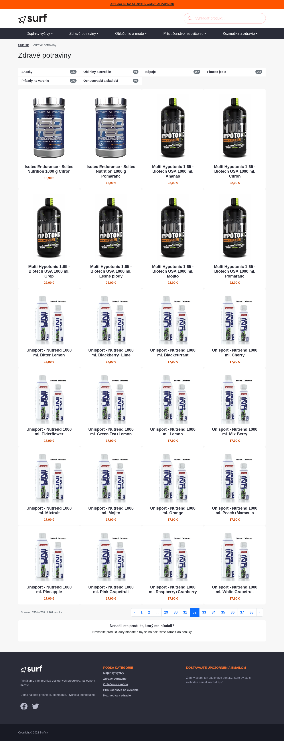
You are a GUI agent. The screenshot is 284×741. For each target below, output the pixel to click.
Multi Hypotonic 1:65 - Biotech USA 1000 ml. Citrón (234, 171)
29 (166, 612)
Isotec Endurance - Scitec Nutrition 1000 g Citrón (49, 169)
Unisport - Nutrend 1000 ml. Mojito (111, 510)
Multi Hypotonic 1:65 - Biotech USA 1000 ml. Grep (49, 271)
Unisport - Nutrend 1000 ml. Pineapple (49, 589)
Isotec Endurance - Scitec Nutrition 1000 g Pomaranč (111, 171)
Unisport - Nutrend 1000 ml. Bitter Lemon (49, 352)
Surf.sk (23, 45)
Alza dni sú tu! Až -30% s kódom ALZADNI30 (142, 4)
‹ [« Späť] (134, 612)
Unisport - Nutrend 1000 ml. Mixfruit (49, 510)
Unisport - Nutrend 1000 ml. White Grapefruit (234, 589)
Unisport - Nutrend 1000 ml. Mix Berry (234, 431)
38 (252, 612)
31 (185, 612)
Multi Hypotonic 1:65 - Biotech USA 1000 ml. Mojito (172, 271)
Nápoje (150, 72)
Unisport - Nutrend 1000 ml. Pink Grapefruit (111, 589)
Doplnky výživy (38, 33)
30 (176, 612)
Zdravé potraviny (82, 33)
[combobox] (225, 18)
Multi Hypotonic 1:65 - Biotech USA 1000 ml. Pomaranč (234, 271)
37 (242, 612)
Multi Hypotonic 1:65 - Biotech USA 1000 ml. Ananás (172, 171)
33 (204, 612)
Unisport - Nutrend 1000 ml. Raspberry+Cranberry (173, 589)
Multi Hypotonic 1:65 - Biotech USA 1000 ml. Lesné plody (111, 271)
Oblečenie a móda (129, 33)
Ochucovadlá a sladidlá (100, 80)
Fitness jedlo (216, 72)
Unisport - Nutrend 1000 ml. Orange (172, 510)
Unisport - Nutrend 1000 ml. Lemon (172, 431)
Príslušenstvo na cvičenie (183, 33)
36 (233, 612)
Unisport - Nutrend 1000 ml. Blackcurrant (172, 352)
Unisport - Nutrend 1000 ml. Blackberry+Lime (111, 352)
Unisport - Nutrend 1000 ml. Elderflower (49, 431)
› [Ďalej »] (259, 612)
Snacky (27, 72)
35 (223, 612)
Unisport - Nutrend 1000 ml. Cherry (234, 352)
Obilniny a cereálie (97, 72)
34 (214, 612)
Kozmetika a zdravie (239, 33)
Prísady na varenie (35, 80)
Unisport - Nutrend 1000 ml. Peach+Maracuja (234, 510)
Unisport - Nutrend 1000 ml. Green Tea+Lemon (111, 431)
